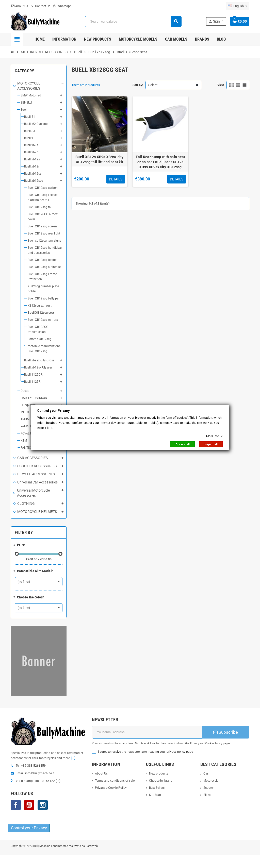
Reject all (211, 444)
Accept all (182, 444)
